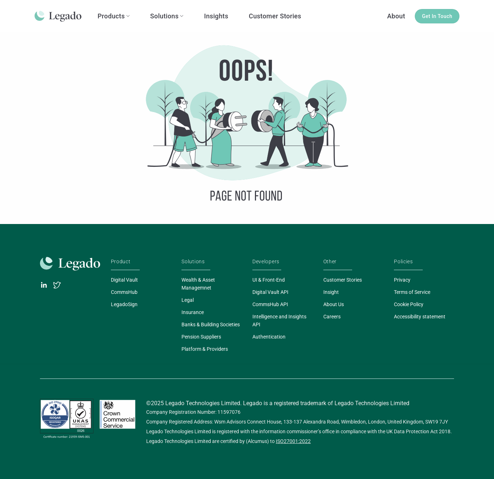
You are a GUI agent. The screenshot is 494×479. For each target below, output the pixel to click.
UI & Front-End (268, 280)
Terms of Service (412, 292)
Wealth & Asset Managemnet (198, 284)
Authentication (269, 337)
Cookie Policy (408, 304)
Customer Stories (275, 16)
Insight (331, 292)
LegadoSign (124, 304)
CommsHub (124, 292)
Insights (216, 16)
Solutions (167, 16)
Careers (332, 316)
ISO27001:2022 (293, 441)
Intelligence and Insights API (279, 320)
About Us (333, 304)
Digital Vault (124, 280)
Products (114, 16)
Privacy (402, 280)
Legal (187, 300)
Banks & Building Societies (210, 324)
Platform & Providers (204, 349)
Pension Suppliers (201, 337)
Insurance (192, 312)
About (396, 16)
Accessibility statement (419, 316)
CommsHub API (270, 304)
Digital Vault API (270, 292)
